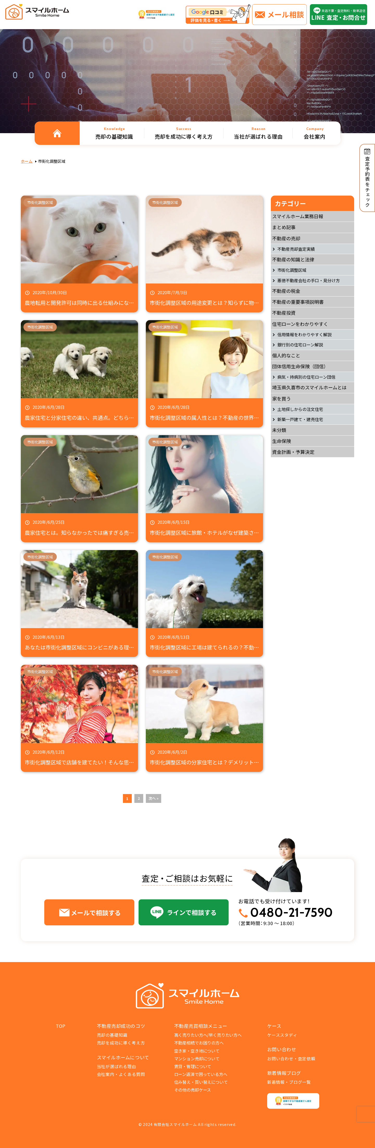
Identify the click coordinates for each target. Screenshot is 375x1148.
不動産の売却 (286, 238)
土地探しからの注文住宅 (300, 409)
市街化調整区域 (292, 270)
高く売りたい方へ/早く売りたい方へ (208, 1035)
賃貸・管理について (192, 1066)
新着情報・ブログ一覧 (289, 1082)
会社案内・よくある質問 (121, 1074)
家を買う (281, 398)
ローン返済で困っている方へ (200, 1074)
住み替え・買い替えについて (201, 1082)
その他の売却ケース (192, 1090)
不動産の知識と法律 (293, 259)
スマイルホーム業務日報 (297, 216)
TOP (61, 1026)
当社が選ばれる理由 (116, 1066)
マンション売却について (197, 1058)
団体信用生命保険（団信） (300, 366)
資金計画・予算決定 (293, 451)
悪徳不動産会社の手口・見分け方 (308, 280)
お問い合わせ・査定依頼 (291, 1058)
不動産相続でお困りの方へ (199, 1043)
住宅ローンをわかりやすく (300, 323)
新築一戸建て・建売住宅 (300, 419)
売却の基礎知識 (112, 1035)
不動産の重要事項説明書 (298, 301)
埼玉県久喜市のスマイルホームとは (309, 387)
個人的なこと (286, 355)
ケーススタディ (282, 1035)
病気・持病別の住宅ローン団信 (306, 377)
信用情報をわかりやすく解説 (304, 334)
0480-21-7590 (291, 912)
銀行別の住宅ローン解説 (300, 344)
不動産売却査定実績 (296, 249)
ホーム (27, 161)
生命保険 (281, 440)
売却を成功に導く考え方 (121, 1043)
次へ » (153, 798)
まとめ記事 (284, 227)
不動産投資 (284, 312)
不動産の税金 (286, 290)
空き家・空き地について (197, 1051)
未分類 (279, 430)
